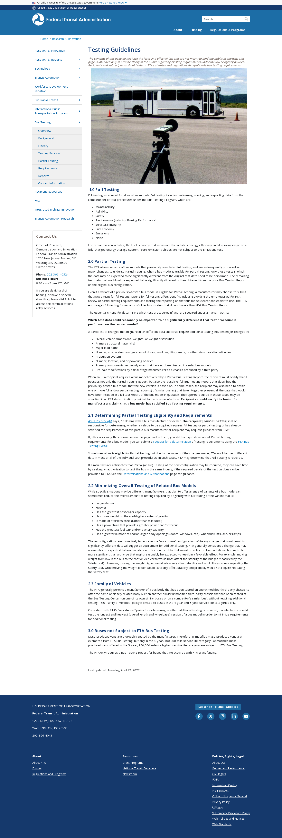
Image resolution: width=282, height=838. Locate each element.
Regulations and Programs (49, 774)
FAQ (37, 200)
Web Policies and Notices (228, 818)
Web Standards (221, 824)
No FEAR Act (220, 790)
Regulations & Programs (227, 30)
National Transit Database (139, 768)
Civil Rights (219, 774)
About (178, 30)
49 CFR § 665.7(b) (100, 421)
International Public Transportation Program (57, 111)
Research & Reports (57, 59)
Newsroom (130, 774)
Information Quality (224, 785)
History (43, 146)
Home (44, 39)
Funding (196, 30)
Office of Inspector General (229, 796)
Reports (43, 176)
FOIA (215, 779)
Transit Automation (57, 77)
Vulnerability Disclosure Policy (231, 813)
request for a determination (172, 441)
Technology (57, 68)
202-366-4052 (58, 274)
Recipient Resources (48, 191)
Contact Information (51, 183)
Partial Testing (48, 161)
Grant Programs (133, 762)
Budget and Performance (228, 768)
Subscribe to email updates (218, 707)
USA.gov (217, 807)
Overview (44, 131)
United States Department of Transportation (62, 7)
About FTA (39, 762)
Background (46, 138)
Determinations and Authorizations (146, 474)
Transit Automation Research (54, 218)
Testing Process (49, 153)
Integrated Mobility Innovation (54, 209)
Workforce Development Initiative (51, 88)
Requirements (47, 168)
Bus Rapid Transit (57, 100)
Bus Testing (57, 122)
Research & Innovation (66, 39)
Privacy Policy (221, 802)
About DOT (219, 762)
